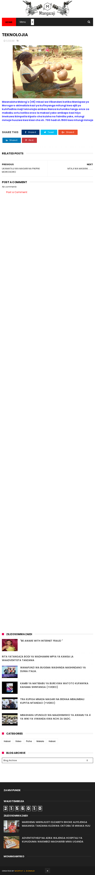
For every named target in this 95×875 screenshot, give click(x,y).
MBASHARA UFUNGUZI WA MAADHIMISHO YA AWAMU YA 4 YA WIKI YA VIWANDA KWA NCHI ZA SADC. (55, 716)
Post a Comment (16, 192)
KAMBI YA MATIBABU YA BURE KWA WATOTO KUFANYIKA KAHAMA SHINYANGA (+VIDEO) (54, 685)
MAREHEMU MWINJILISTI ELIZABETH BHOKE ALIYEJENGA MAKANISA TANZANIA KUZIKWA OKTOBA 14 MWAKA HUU (56, 823)
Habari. (52, 741)
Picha (29, 741)
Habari (7, 741)
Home (9, 22)
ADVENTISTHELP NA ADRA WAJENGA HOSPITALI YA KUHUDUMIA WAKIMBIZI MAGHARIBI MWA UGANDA (52, 839)
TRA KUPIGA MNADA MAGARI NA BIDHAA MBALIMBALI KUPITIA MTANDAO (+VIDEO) (52, 701)
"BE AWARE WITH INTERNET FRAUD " (41, 640)
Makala (40, 741)
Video (18, 741)
